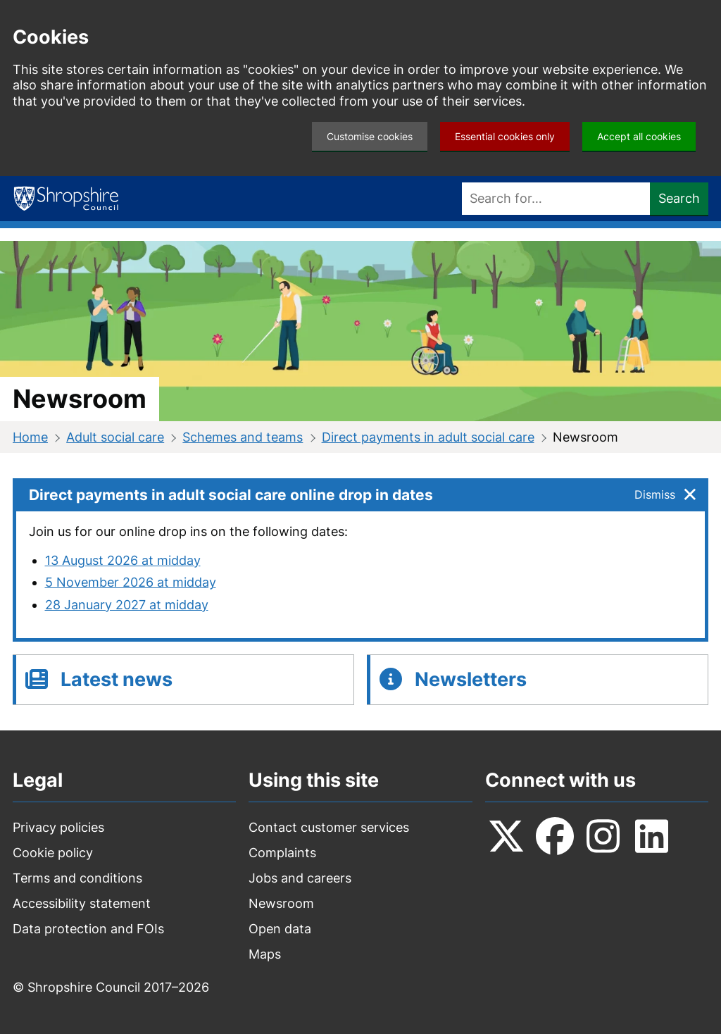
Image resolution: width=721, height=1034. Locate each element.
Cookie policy (53, 852)
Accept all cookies (639, 136)
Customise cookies (370, 136)
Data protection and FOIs (88, 928)
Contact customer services (329, 827)
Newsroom (281, 903)
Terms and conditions (77, 878)
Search (679, 198)
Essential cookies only (505, 136)
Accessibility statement (82, 903)
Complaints (282, 852)
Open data (280, 928)
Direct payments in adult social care (428, 437)
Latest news (117, 679)
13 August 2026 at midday (123, 560)
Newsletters (471, 679)
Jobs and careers (300, 878)
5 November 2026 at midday (130, 582)
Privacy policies (58, 827)
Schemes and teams (242, 437)
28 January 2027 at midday (126, 604)
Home (30, 437)
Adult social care (115, 437)
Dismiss (654, 494)
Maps (265, 954)
